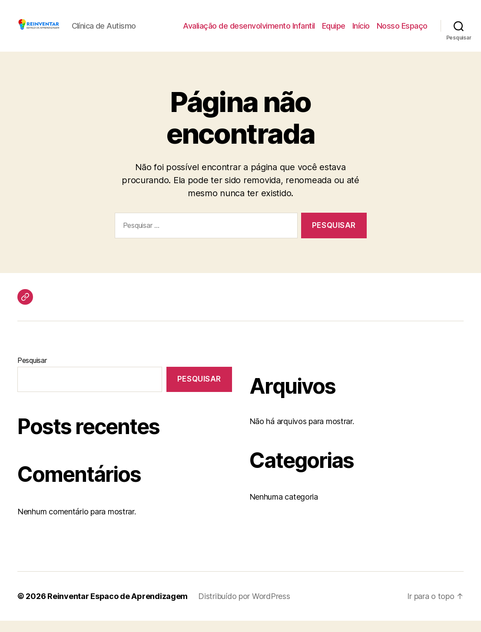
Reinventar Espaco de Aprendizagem (117, 607)
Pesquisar (32, 371)
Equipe (333, 31)
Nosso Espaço (402, 31)
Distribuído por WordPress (244, 607)
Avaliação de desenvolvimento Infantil (249, 31)
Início (361, 31)
